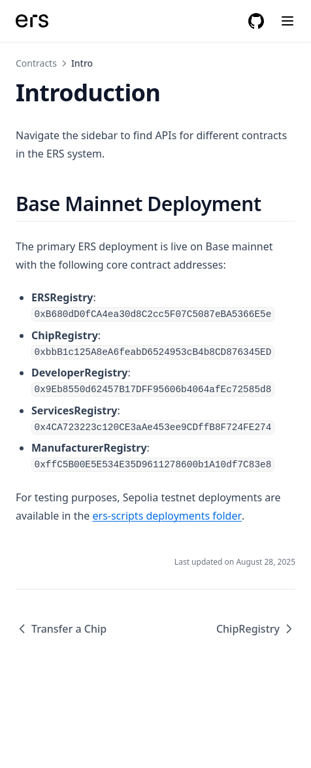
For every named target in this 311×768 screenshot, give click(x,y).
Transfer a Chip (61, 629)
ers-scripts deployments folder (167, 516)
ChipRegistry (255, 629)
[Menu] (287, 21)
